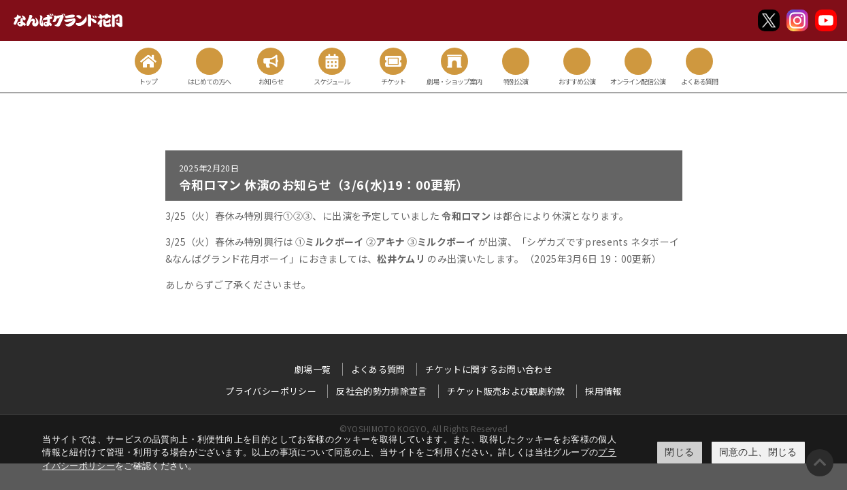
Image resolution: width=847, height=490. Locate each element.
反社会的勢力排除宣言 (381, 391)
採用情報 (603, 391)
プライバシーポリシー (270, 391)
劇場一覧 (313, 369)
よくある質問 (378, 369)
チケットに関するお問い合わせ (488, 369)
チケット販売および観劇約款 (506, 391)
